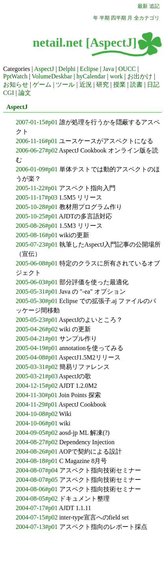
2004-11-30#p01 (36, 395)
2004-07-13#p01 (37, 526)
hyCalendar (91, 76)
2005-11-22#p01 (36, 188)
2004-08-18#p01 (37, 461)
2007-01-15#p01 (37, 122)
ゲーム (42, 84)
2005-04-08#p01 (37, 357)
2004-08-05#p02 (37, 498)
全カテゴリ (147, 18)
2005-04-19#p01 (37, 348)
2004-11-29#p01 (36, 404)
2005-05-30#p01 (37, 301)
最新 (143, 6)
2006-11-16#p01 (36, 141)
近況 (85, 84)
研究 (102, 84)
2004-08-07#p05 (37, 479)
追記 (154, 6)
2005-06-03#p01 (37, 282)
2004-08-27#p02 (37, 442)
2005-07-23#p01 (37, 244)
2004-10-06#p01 (37, 423)
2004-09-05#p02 (37, 432)
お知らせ (15, 84)
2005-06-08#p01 (37, 263)
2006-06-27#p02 (37, 150)
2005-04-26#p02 (37, 329)
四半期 (118, 18)
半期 (104, 18)
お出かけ (139, 76)
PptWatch (15, 76)
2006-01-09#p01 (37, 169)
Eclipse (89, 68)
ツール (65, 84)
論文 (24, 92)
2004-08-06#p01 (37, 489)
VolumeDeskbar (52, 76)
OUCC (127, 68)
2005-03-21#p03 (37, 376)
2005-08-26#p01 (37, 225)
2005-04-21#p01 (37, 338)
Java (108, 68)
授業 (119, 84)
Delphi (67, 68)
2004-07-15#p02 (37, 517)
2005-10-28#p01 (37, 206)
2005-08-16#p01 (37, 235)
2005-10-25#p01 (37, 216)
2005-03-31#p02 (37, 366)
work (116, 76)
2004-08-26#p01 (37, 451)
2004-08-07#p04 (37, 470)
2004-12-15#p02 (37, 385)
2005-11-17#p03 (36, 197)
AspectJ (44, 68)
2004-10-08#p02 (37, 413)
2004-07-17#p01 (37, 508)
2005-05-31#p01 (37, 291)
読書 (136, 84)
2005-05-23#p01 (37, 319)
